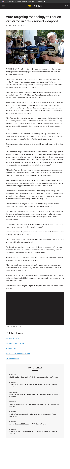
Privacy (22, 460)
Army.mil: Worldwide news (15, 349)
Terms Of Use (32, 460)
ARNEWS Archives (12, 364)
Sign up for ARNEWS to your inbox (18, 359)
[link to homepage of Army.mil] (35, 5)
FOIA (55, 460)
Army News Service (13, 344)
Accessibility (45, 460)
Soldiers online (11, 354)
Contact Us (13, 460)
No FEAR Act (64, 460)
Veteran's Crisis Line (35, 462)
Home (4, 460)
